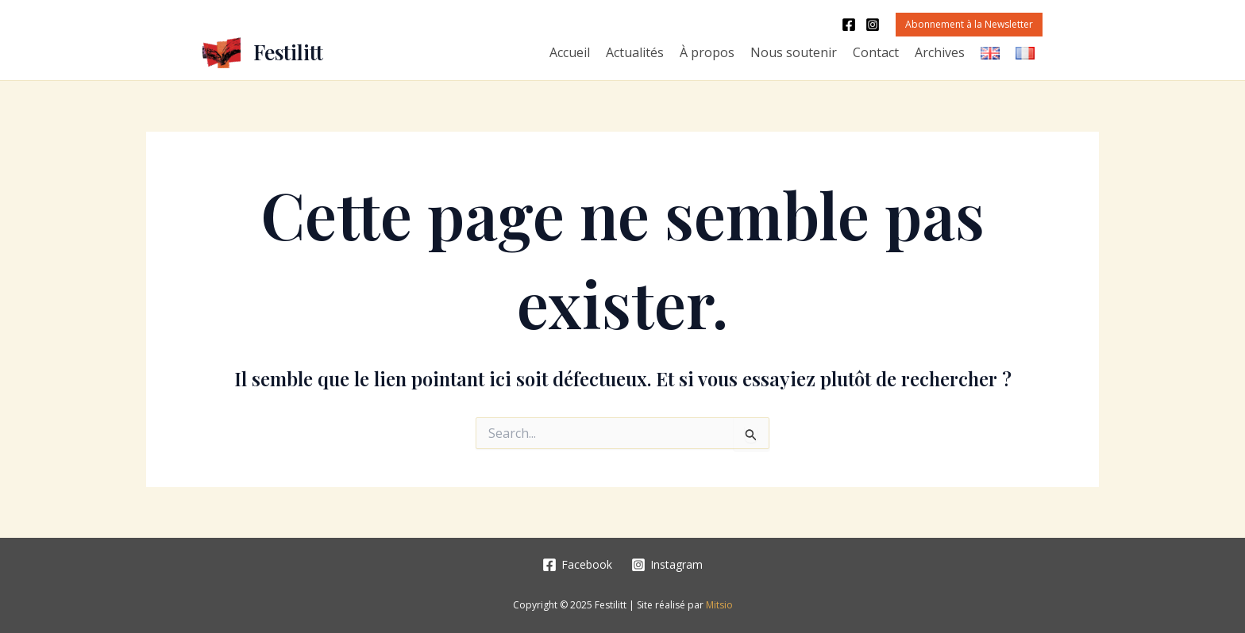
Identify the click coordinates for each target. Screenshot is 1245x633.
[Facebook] (849, 24)
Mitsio (719, 605)
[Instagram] (872, 24)
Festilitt (288, 52)
